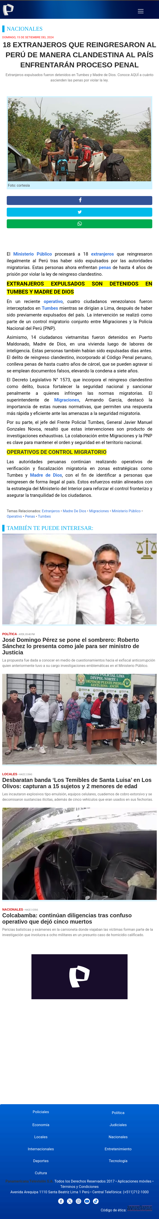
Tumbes (50, 308)
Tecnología (118, 1161)
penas (105, 267)
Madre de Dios (46, 475)
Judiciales (118, 1125)
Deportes (41, 1161)
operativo (53, 301)
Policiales (41, 1112)
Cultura (41, 1173)
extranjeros (102, 254)
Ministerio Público (32, 254)
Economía (40, 1125)
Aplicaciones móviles (135, 1181)
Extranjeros (51, 511)
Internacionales (41, 1149)
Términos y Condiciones (79, 1187)
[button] (140, 11)
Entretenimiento (118, 1149)
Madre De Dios (74, 511)
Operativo (14, 516)
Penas (30, 516)
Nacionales (118, 1137)
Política (118, 1112)
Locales (41, 1137)
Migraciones (66, 400)
